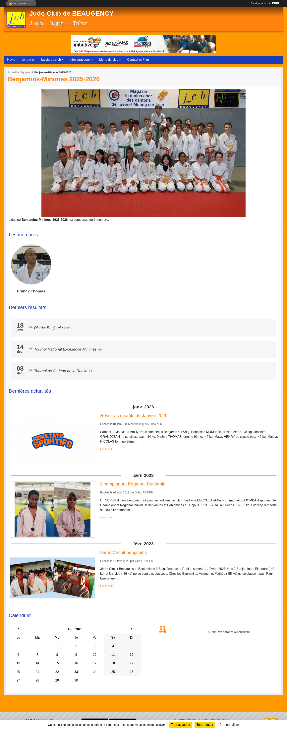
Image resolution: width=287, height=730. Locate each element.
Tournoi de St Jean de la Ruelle (60, 371)
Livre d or (28, 59)
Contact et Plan (138, 59)
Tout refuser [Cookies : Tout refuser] (205, 724)
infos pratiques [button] (80, 59)
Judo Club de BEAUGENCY (71, 13)
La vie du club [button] (51, 59)
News (11, 59)
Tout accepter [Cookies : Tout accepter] (180, 724)
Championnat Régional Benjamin (132, 483)
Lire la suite (106, 449)
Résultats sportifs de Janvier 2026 (133, 415)
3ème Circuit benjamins (123, 552)
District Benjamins (49, 328)
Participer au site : (265, 3)
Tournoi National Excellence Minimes (65, 349)
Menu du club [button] (108, 59)
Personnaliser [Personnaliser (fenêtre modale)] (229, 724)
